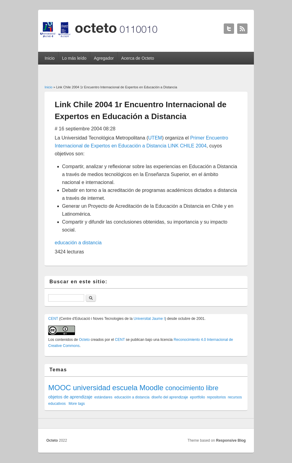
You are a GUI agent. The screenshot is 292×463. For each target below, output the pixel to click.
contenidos (64, 340)
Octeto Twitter (229, 28)
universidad (91, 387)
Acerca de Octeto (137, 58)
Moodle (151, 387)
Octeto (84, 340)
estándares (103, 397)
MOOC (59, 387)
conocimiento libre (191, 388)
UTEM (155, 137)
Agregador (104, 58)
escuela (124, 387)
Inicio (50, 58)
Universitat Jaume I (149, 318)
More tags (77, 403)
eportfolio (197, 397)
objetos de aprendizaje (70, 396)
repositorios (216, 397)
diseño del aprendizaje (169, 397)
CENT (53, 318)
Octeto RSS (242, 28)
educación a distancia (78, 242)
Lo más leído (74, 58)
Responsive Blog (231, 440)
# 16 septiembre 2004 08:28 (85, 128)
